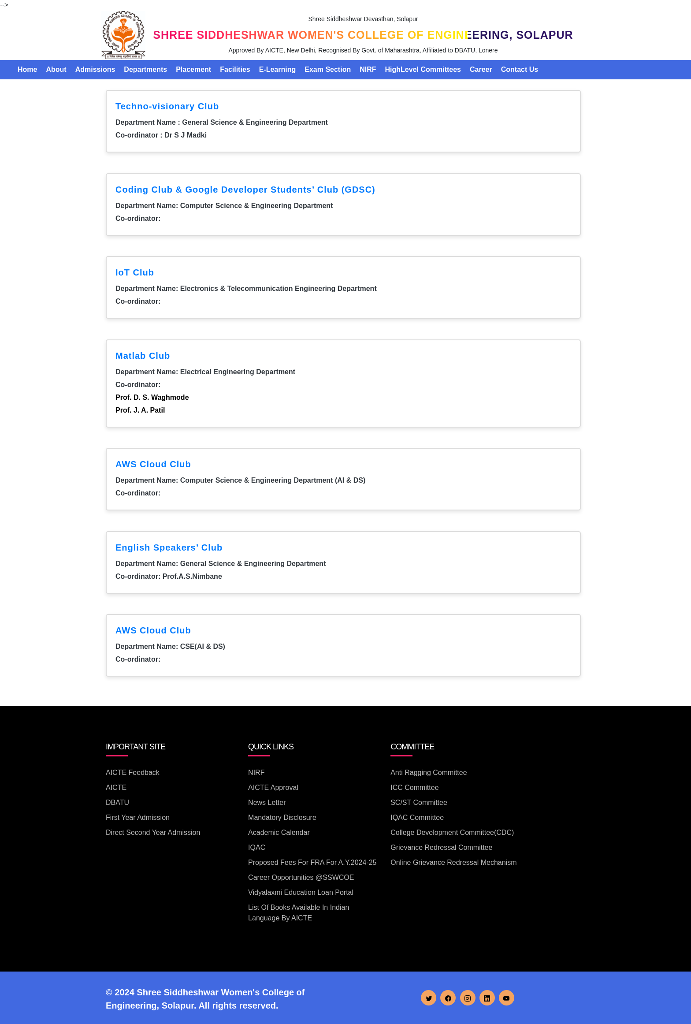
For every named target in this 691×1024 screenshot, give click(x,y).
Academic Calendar (279, 832)
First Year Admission (138, 817)
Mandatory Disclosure (282, 817)
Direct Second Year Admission (153, 832)
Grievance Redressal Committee (441, 847)
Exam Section (328, 69)
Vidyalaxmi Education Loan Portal (300, 892)
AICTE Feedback (133, 772)
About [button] (56, 69)
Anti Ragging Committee (428, 772)
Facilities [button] (235, 69)
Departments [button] (145, 69)
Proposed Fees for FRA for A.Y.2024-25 (312, 862)
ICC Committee (414, 787)
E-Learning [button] (277, 69)
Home (27, 69)
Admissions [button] (95, 69)
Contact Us (519, 69)
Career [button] (481, 69)
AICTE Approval (273, 787)
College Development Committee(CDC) (452, 832)
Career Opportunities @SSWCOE (301, 877)
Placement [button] (193, 69)
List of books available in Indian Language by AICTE (298, 913)
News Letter (267, 802)
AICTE (116, 787)
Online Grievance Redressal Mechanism (453, 862)
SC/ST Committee (418, 802)
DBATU (117, 802)
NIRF (368, 69)
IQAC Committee (417, 817)
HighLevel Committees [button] (423, 69)
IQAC (256, 847)
